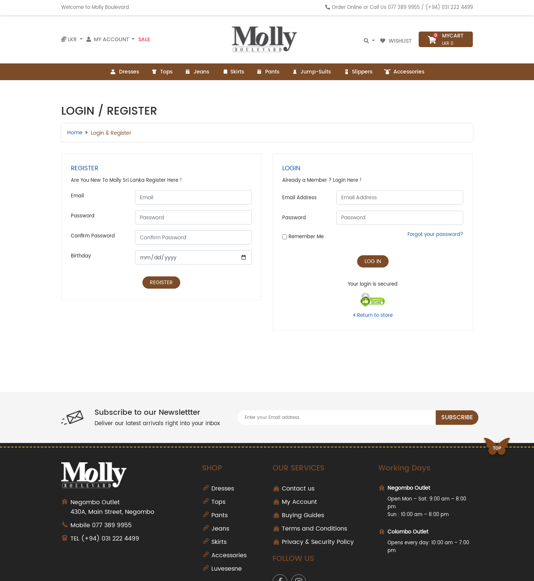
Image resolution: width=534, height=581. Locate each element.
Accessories (404, 72)
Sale (144, 39)
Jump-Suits (311, 72)
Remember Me (303, 237)
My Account (299, 502)
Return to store (373, 315)
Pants (267, 72)
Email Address (299, 198)
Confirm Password (93, 236)
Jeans (196, 72)
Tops (161, 72)
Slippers (357, 72)
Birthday (81, 256)
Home (75, 132)
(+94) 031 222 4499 (449, 8)
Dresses (124, 72)
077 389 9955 (404, 8)
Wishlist (396, 41)
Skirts (232, 72)
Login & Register (111, 133)
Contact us (298, 488)
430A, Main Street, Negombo (130, 507)
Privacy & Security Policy (318, 542)
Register (161, 282)
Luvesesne (226, 569)
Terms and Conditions (314, 529)
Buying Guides (303, 515)
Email (77, 196)
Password (83, 216)
